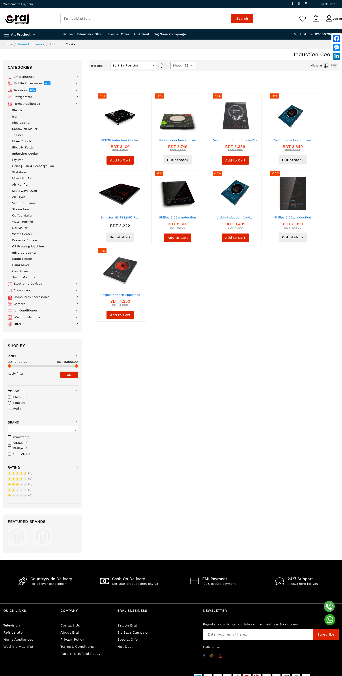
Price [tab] (12, 356)
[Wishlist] (302, 18)
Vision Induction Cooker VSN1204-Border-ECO (177, 141)
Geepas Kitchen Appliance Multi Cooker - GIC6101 (120, 296)
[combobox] (145, 18)
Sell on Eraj (127, 625)
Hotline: (319, 34)
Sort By (118, 65)
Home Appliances (31, 44)
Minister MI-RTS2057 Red (120, 217)
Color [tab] (13, 391)
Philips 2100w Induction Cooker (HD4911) (177, 219)
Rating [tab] (14, 467)
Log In (337, 18)
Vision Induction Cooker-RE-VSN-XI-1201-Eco (235, 141)
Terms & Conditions (77, 646)
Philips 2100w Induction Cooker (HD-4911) (292, 219)
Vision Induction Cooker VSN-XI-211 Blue (235, 219)
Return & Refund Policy (80, 653)
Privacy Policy (72, 639)
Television (11, 625)
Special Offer (128, 639)
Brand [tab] (13, 422)
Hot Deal (125, 646)
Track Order (328, 4)
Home (8, 44)
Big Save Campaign (133, 632)
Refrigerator (13, 632)
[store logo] (17, 18)
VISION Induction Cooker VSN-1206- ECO (120, 141)
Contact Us (70, 625)
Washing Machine (18, 646)
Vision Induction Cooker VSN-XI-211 (292, 141)
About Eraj (69, 632)
